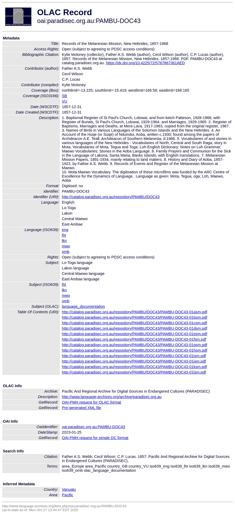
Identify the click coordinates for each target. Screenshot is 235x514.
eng (65, 230)
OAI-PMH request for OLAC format (91, 402)
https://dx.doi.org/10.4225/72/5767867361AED (145, 63)
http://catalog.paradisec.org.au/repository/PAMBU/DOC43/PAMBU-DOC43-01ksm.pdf (134, 367)
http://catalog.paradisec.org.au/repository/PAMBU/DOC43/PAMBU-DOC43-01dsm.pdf (134, 328)
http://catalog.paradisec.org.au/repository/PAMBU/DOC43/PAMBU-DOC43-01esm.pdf (134, 334)
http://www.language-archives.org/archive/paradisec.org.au (112, 397)
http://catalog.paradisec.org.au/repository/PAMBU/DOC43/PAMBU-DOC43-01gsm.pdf (134, 345)
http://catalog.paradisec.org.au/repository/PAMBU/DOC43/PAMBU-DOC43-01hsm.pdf (134, 350)
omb (66, 252)
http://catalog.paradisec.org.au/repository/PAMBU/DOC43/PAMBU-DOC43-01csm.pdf (134, 323)
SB (64, 96)
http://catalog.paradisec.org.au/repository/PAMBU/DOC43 (111, 197)
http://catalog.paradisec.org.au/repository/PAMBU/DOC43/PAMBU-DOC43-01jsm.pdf (134, 361)
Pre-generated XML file (81, 408)
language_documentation (83, 306)
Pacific (67, 495)
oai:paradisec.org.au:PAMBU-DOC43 (93, 427)
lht (64, 235)
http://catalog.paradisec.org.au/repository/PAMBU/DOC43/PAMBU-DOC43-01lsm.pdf (134, 372)
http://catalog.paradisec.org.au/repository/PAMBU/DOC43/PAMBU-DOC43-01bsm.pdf (134, 317)
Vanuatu (69, 489)
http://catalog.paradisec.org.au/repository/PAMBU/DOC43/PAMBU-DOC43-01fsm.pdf (134, 339)
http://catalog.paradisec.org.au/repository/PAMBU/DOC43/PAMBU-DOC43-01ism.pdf (134, 356)
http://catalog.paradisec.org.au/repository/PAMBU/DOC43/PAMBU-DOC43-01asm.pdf (134, 312)
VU (64, 101)
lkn (64, 241)
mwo (66, 246)
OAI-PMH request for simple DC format (95, 438)
